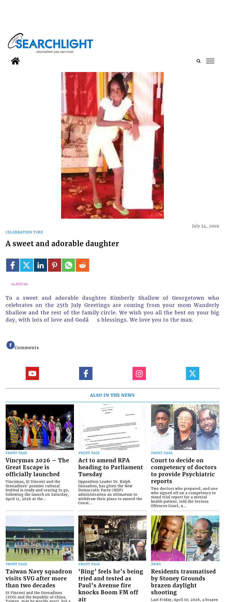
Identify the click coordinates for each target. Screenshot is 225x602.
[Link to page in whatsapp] (68, 265)
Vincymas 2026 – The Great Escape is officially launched (37, 467)
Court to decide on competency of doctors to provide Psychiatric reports (184, 471)
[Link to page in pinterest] (54, 265)
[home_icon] (15, 61)
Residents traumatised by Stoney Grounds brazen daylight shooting (183, 582)
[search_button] (198, 61)
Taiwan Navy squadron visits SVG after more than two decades (39, 578)
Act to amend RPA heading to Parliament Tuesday (110, 467)
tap (210, 61)
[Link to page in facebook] (12, 265)
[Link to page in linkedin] (40, 265)
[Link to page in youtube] (32, 373)
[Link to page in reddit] (82, 265)
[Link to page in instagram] (139, 373)
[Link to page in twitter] (26, 265)
